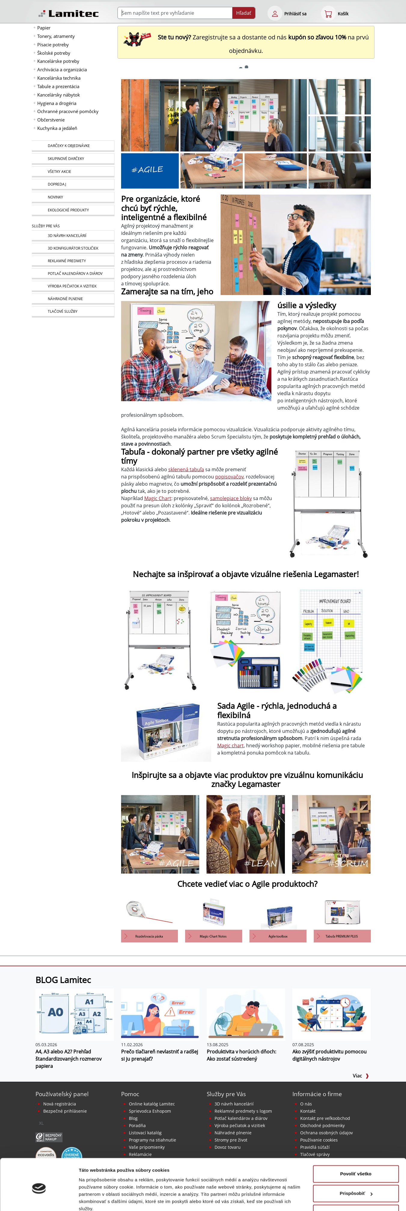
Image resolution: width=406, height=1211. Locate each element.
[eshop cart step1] (328, 13)
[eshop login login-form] (274, 13)
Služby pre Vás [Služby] (46, 226)
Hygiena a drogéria (56, 103)
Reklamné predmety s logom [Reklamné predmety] (243, 1111)
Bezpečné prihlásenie (65, 1111)
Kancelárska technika (59, 78)
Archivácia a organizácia (62, 69)
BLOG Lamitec (63, 979)
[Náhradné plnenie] (73, 299)
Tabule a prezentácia (58, 86)
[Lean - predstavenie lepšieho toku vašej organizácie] (245, 834)
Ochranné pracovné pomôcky (68, 111)
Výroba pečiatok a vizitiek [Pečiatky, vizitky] (240, 1125)
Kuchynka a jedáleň (57, 128)
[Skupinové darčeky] (73, 159)
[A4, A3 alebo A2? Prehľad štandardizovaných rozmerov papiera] (74, 1014)
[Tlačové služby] (73, 311)
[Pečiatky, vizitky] (73, 286)
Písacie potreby (53, 44)
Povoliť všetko (355, 1147)
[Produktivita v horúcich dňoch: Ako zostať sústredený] (246, 1014)
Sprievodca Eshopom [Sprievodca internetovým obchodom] (150, 1111)
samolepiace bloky (231, 498)
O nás (306, 1104)
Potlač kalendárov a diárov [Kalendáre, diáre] (241, 1118)
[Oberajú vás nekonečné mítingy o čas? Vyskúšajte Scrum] (331, 834)
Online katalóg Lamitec (152, 1104)
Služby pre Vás (226, 1094)
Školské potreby (53, 53)
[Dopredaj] (73, 184)
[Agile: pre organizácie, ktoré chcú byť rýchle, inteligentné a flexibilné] (160, 834)
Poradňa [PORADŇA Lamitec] (137, 1125)
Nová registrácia (59, 1104)
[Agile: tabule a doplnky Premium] (245, 641)
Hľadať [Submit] (243, 13)
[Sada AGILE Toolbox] (278, 918)
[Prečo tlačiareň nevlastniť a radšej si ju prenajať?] (160, 1014)
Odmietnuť (355, 1187)
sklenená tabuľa (186, 469)
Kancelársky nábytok (58, 95)
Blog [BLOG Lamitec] (133, 1118)
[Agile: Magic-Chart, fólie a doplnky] (331, 641)
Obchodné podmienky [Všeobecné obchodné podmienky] (322, 1125)
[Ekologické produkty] (73, 210)
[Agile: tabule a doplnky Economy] (160, 641)
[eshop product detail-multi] (149, 918)
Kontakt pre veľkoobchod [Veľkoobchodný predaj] (325, 1118)
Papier (43, 28)
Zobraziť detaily (96, 1199)
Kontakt (308, 1111)
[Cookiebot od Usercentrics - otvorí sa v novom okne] (39, 1199)
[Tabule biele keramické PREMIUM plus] (342, 918)
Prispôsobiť (356, 1167)
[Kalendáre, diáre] (73, 274)
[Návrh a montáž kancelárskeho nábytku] (73, 236)
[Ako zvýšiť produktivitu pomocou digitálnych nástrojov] (331, 1014)
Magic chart (230, 745)
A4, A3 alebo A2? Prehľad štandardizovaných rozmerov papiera (68, 1058)
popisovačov (229, 476)
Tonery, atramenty (56, 36)
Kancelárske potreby (58, 61)
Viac (361, 1075)
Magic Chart (157, 498)
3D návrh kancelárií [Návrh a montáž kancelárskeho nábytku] (234, 1104)
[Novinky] (73, 197)
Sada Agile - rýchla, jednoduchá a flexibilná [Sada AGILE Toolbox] (277, 711)
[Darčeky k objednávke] (73, 146)
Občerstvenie (51, 120)
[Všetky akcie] (73, 172)
